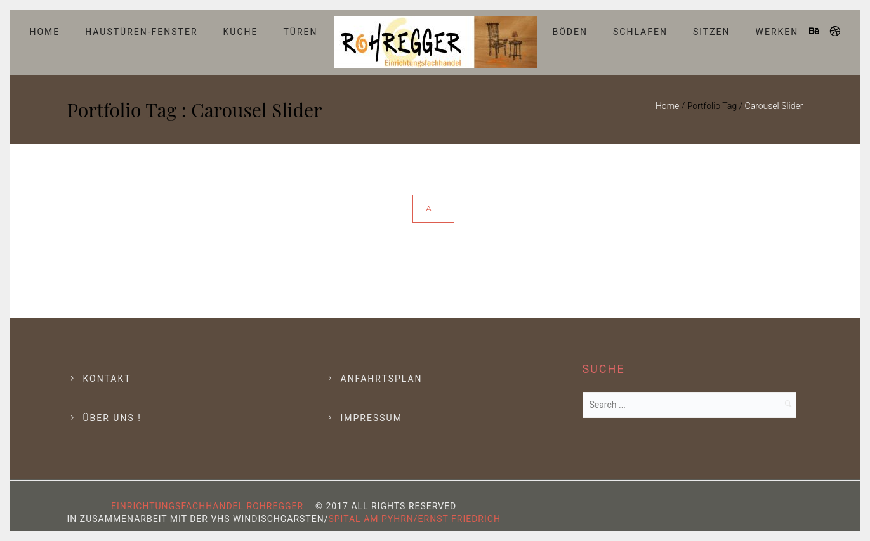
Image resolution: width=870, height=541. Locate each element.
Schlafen (640, 32)
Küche (240, 32)
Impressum (371, 418)
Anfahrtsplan (382, 379)
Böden (570, 32)
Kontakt (107, 379)
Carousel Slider (774, 106)
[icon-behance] (818, 31)
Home (44, 32)
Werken (777, 32)
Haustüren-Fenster (141, 32)
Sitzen (711, 32)
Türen (300, 32)
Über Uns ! (112, 418)
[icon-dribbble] (835, 31)
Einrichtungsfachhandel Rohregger (207, 506)
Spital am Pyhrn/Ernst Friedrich (414, 519)
